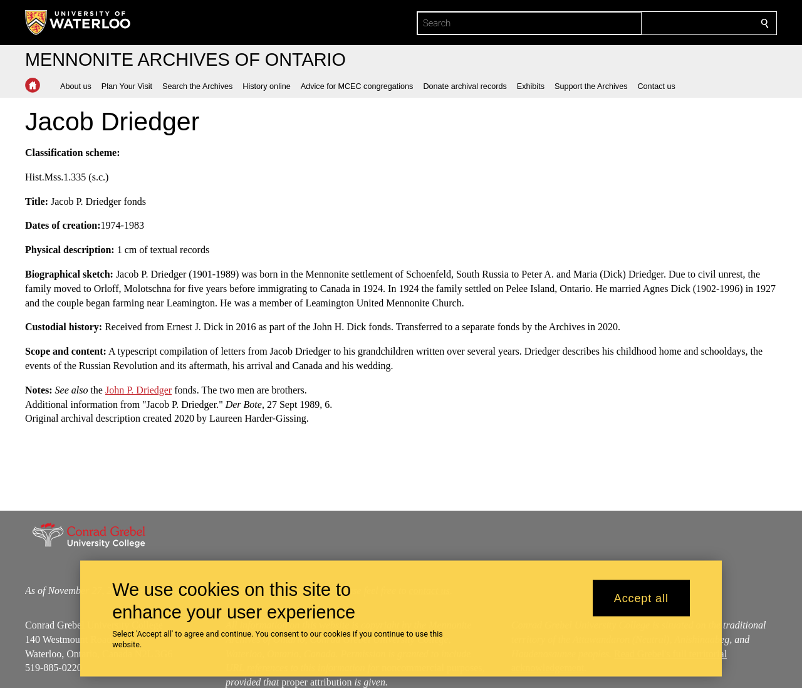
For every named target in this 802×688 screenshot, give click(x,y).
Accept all (641, 598)
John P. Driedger (138, 390)
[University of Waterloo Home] (78, 22)
